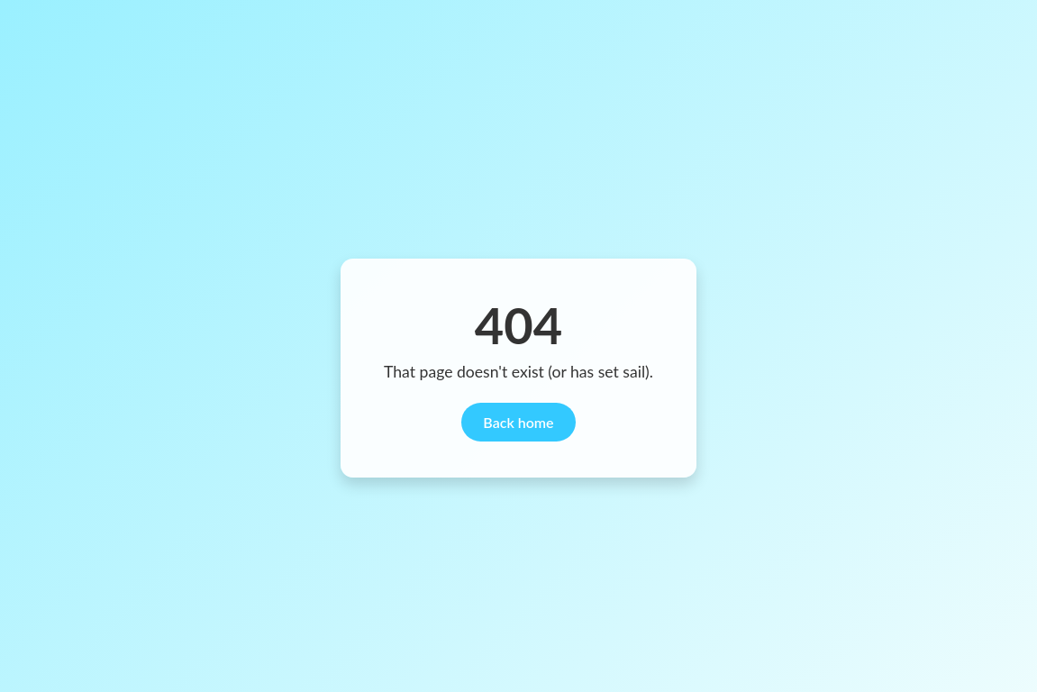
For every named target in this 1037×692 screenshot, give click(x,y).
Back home (518, 422)
